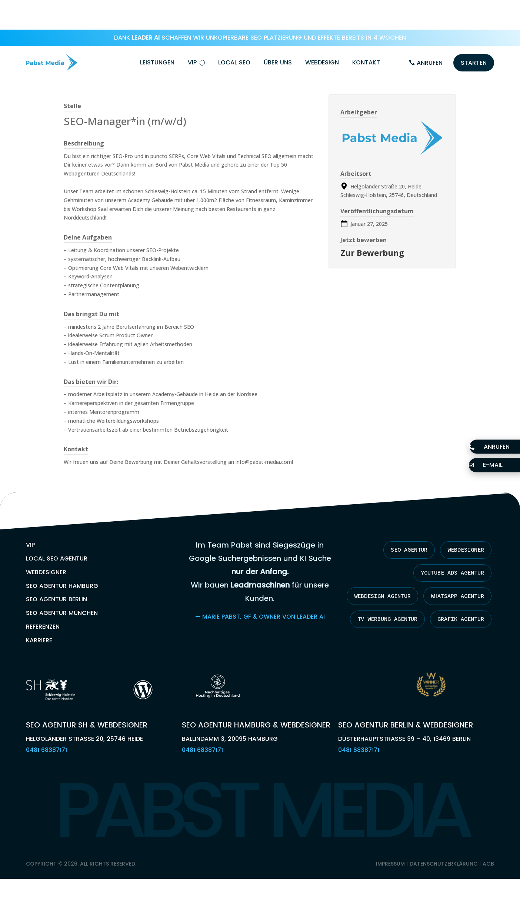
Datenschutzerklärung (444, 865)
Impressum (390, 865)
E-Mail (489, 465)
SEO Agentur (401, 520)
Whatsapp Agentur (454, 590)
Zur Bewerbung (372, 222)
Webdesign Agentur (452, 567)
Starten (474, 33)
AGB (488, 865)
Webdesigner (463, 520)
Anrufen (430, 33)
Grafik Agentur (458, 637)
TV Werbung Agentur (450, 614)
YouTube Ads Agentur (448, 543)
